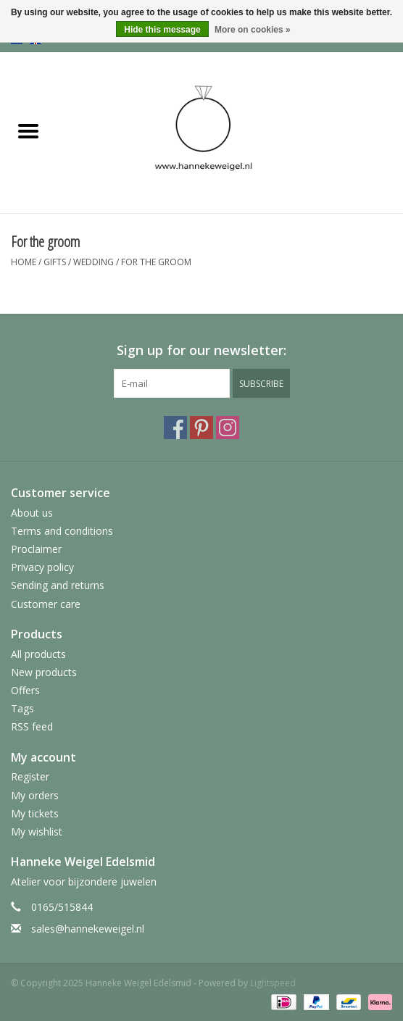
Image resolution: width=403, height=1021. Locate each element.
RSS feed (32, 726)
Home (23, 262)
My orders (35, 795)
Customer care (45, 604)
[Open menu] (28, 130)
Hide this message (162, 30)
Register (30, 776)
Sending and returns (57, 585)
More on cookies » (253, 30)
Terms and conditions (62, 531)
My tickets (35, 813)
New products (44, 672)
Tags (22, 708)
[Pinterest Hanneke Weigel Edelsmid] (201, 427)
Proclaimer (36, 549)
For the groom (156, 262)
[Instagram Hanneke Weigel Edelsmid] (227, 427)
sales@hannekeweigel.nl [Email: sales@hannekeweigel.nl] (87, 928)
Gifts (54, 262)
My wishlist (36, 831)
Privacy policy (42, 567)
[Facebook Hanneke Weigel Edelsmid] (175, 427)
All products (38, 654)
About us (32, 513)
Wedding (93, 262)
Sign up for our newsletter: (201, 350)
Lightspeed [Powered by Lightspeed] (273, 983)
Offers (25, 690)
